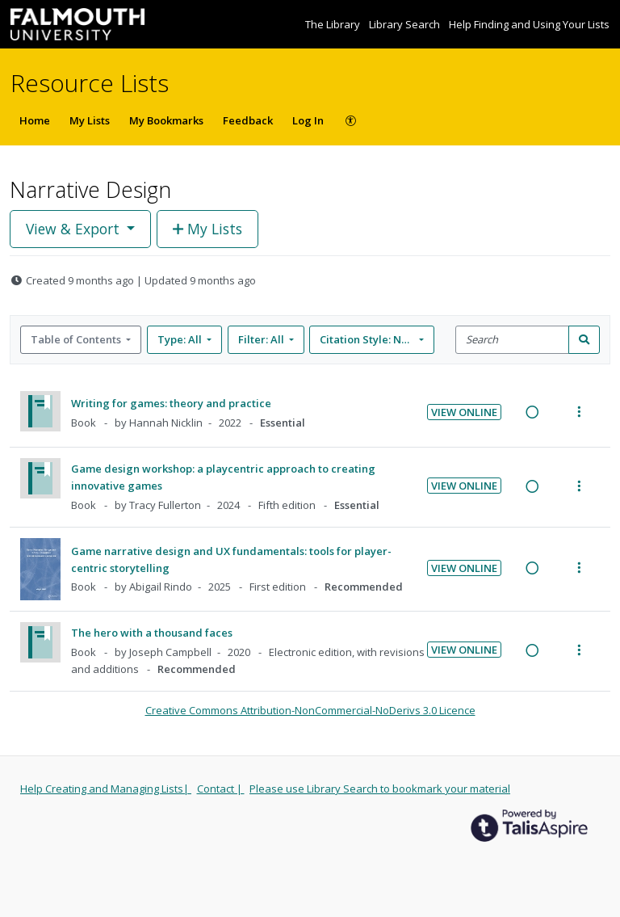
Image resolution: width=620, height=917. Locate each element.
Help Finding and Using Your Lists (529, 24)
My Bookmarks (166, 120)
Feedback (248, 120)
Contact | (221, 788)
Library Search (405, 24)
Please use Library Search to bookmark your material (379, 788)
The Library (333, 24)
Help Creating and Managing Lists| (105, 788)
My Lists (89, 120)
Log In (308, 120)
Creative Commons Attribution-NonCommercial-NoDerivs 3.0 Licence (310, 710)
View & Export (75, 228)
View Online (464, 412)
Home (34, 120)
